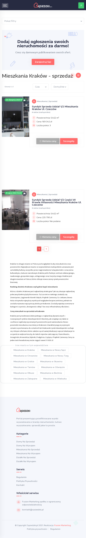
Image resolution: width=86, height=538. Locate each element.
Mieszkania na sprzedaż (28, 449)
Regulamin (21, 477)
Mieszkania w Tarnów (24, 367)
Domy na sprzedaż (25, 441)
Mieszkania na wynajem (28, 453)
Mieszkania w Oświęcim (53, 367)
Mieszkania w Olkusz (24, 373)
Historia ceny (47, 141)
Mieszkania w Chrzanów (26, 356)
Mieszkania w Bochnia (51, 373)
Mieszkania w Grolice (24, 361)
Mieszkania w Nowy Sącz (53, 350)
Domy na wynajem (25, 445)
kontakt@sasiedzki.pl (33, 509)
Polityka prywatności (26, 481)
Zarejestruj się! (43, 62)
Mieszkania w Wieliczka (55, 378)
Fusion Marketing (62, 525)
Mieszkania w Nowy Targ (56, 356)
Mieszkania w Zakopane (25, 378)
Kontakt (20, 485)
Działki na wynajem (26, 461)
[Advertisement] (43, 168)
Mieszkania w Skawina (51, 361)
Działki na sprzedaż (26, 457)
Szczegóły (68, 141)
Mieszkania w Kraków (24, 350)
